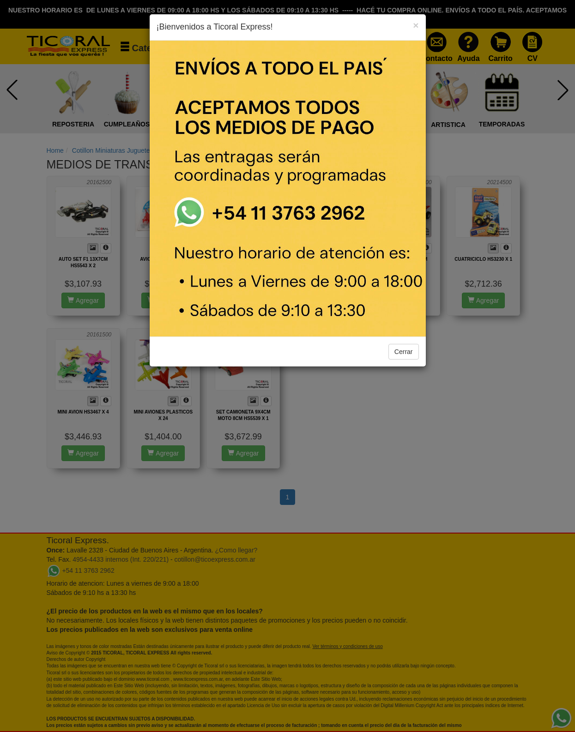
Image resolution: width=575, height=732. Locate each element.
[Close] (415, 25)
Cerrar (403, 351)
